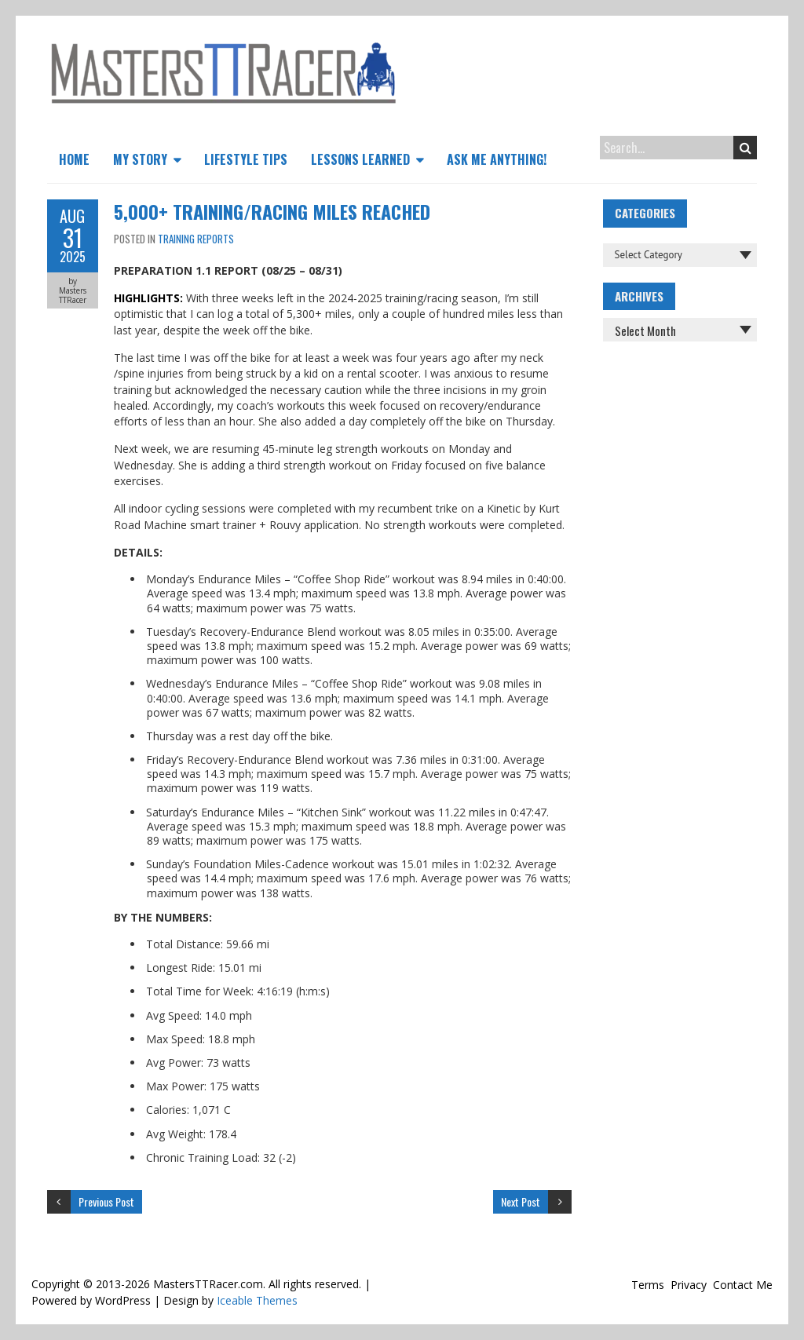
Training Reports (196, 238)
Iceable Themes (257, 1300)
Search (745, 147)
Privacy (689, 1284)
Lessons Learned (360, 159)
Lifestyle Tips (245, 159)
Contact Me (743, 1284)
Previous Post (106, 1201)
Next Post (520, 1201)
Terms (647, 1284)
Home (74, 159)
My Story (140, 159)
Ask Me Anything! (496, 159)
